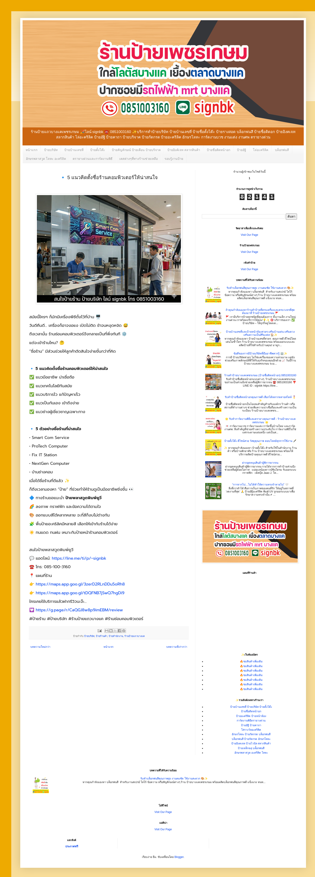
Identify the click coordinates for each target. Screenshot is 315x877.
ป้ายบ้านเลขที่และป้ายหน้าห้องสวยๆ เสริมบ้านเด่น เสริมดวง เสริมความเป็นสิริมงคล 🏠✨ (260, 333)
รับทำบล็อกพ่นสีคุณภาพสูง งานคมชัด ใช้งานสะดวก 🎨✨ (260, 287)
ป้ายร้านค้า (101, 636)
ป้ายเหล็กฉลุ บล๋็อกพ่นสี (251, 748)
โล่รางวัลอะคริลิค (251, 729)
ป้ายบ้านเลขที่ (73, 150)
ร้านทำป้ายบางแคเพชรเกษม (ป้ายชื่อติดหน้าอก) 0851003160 (260, 375)
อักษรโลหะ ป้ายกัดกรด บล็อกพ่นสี (251, 734)
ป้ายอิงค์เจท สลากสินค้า (183, 150)
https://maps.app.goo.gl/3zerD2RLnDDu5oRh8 (80, 584)
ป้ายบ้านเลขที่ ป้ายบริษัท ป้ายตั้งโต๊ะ (251, 706)
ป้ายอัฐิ (241, 150)
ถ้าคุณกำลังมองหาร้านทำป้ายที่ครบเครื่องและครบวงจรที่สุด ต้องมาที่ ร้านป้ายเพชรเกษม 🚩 (260, 311)
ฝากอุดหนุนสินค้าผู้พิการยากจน (260, 462)
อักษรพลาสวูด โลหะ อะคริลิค (46, 158)
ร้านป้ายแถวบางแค (134, 636)
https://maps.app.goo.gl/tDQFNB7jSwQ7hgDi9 (80, 593)
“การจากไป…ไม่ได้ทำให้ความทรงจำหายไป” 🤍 (260, 484)
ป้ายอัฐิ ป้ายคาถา (251, 725)
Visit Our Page (249, 234)
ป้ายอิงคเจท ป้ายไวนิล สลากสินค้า (251, 743)
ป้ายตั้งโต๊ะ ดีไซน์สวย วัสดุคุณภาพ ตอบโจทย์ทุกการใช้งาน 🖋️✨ (260, 442)
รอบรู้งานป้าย (173, 158)
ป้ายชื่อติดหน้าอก (218, 150)
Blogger (179, 857)
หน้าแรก (31, 150)
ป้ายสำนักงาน (116, 636)
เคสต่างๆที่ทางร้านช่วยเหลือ (138, 158)
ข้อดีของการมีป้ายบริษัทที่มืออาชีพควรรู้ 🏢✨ (260, 353)
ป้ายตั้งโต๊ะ (97, 150)
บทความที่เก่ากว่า (176, 646)
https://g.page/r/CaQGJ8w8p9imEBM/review (79, 610)
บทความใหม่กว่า (40, 646)
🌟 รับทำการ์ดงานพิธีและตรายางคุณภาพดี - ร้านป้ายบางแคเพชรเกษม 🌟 (260, 420)
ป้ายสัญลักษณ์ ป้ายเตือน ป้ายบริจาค (136, 150)
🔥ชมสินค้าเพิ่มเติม (251, 661)
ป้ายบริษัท (51, 150)
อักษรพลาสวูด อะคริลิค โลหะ (251, 752)
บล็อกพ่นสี (282, 150)
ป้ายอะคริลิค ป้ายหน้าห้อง (251, 716)
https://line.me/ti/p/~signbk (79, 558)
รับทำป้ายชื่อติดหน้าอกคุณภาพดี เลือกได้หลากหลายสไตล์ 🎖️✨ (260, 399)
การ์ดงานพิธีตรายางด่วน (251, 720)
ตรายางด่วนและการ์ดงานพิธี (92, 158)
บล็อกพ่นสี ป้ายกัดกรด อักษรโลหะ (251, 739)
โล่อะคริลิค (260, 150)
